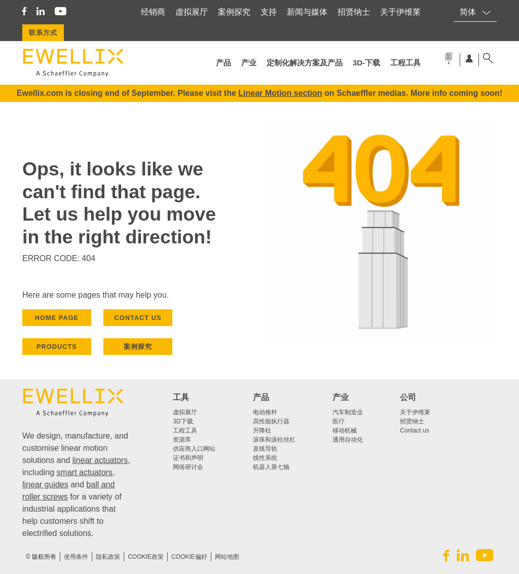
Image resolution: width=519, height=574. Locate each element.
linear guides (45, 484)
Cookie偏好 (189, 556)
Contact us (414, 430)
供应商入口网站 (194, 448)
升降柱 (262, 430)
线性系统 (265, 457)
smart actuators (85, 472)
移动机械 (344, 430)
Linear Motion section (280, 93)
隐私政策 (108, 556)
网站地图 (227, 556)
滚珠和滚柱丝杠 (274, 439)
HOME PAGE (57, 317)
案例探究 (234, 12)
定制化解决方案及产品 (305, 62)
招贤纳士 (354, 12)
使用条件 (76, 556)
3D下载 (183, 421)
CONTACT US (138, 317)
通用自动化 (347, 439)
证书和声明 (188, 457)
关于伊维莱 (400, 12)
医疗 (338, 421)
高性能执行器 (271, 421)
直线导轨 (265, 448)
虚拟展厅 (191, 12)
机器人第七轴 (271, 467)
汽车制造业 (347, 412)
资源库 (182, 439)
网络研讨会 (188, 467)
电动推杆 (265, 412)
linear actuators (100, 460)
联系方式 (43, 33)
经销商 (153, 12)
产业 (248, 62)
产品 (223, 62)
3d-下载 (366, 62)
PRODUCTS (56, 346)
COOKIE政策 (146, 556)
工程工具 (405, 62)
